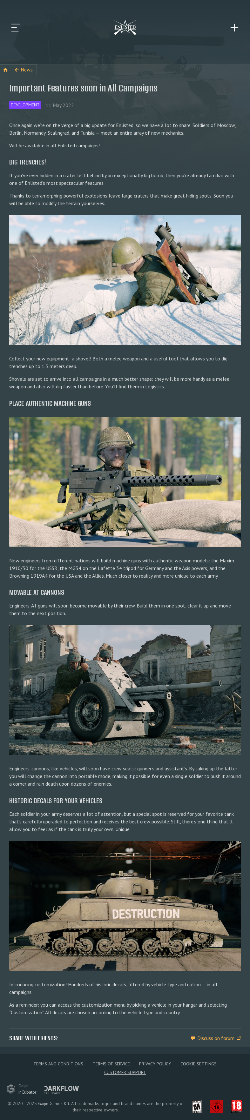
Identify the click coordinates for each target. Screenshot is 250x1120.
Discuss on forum (215, 1038)
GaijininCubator (22, 1089)
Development (25, 105)
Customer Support (125, 1072)
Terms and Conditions (58, 1064)
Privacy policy (155, 1064)
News (27, 69)
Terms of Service (111, 1064)
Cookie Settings (198, 1064)
